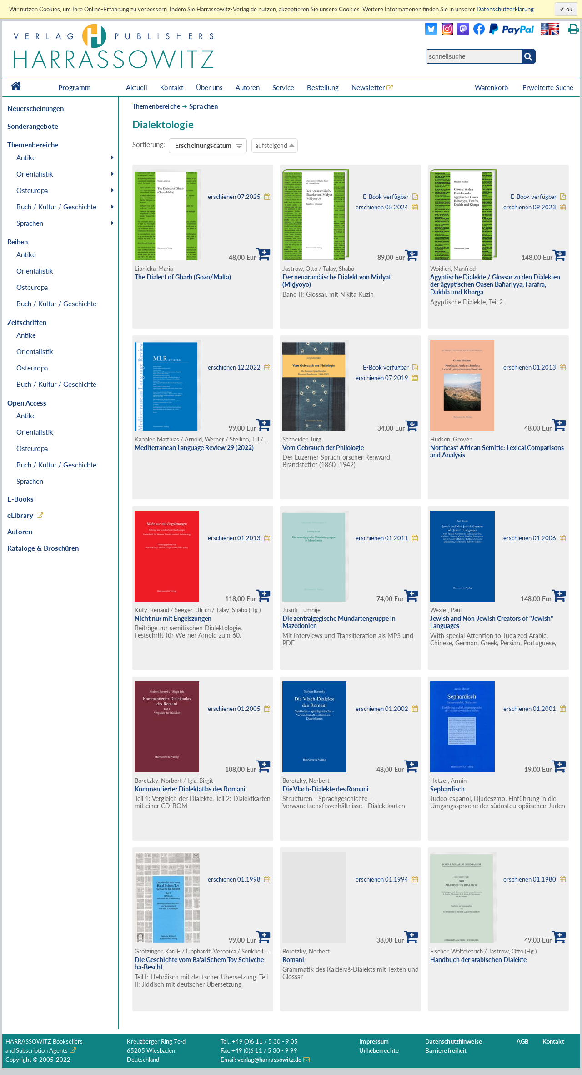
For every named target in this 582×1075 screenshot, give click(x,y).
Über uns (209, 87)
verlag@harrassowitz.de (269, 1059)
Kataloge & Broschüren (43, 548)
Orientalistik (34, 174)
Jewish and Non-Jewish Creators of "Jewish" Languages (491, 622)
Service (283, 87)
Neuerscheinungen (35, 108)
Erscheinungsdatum (203, 145)
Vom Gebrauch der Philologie (323, 447)
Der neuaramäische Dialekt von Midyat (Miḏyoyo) (336, 281)
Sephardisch (447, 789)
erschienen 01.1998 (234, 879)
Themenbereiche (156, 106)
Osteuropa (32, 190)
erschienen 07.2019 (382, 378)
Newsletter (368, 87)
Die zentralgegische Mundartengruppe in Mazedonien (339, 622)
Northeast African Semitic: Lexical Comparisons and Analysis (497, 451)
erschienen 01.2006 (529, 538)
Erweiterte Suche (547, 87)
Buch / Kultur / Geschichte (56, 207)
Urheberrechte (379, 1050)
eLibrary (20, 515)
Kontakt (171, 87)
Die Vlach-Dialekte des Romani (325, 789)
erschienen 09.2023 (529, 207)
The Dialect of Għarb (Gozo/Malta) (183, 277)
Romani (293, 959)
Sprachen (29, 223)
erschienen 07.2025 (234, 196)
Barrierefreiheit (446, 1050)
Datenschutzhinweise (453, 1041)
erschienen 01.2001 (529, 708)
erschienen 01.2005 (234, 708)
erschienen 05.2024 (382, 207)
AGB (523, 1041)
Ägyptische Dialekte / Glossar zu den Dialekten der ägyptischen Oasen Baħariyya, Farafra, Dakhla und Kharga (495, 284)
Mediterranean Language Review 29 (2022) (194, 447)
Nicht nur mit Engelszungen (173, 618)
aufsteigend (274, 145)
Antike (26, 157)
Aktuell (136, 87)
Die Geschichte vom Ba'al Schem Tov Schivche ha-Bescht (199, 963)
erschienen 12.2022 (234, 367)
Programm (74, 87)
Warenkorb (492, 87)
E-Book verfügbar (386, 196)
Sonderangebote (32, 126)
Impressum (374, 1041)
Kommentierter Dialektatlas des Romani (190, 789)
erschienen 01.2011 (382, 538)
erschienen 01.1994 (382, 879)
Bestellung (323, 87)
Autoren (248, 87)
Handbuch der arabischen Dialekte (478, 959)
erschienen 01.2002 (382, 708)
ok (568, 9)
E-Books (20, 499)
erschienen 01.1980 (529, 879)
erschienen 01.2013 (529, 367)
